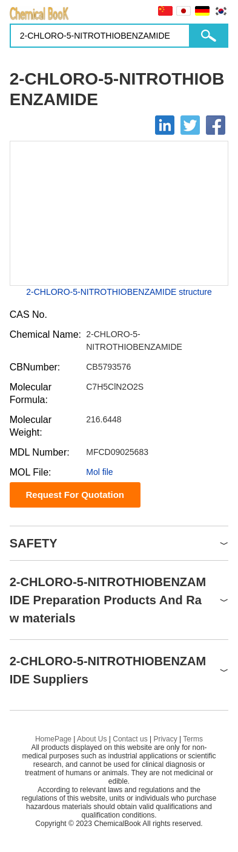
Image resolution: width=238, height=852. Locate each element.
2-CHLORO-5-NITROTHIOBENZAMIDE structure (118, 292)
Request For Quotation (74, 494)
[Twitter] (190, 125)
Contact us (130, 739)
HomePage (53, 739)
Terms (193, 739)
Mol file (99, 472)
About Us (92, 739)
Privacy (165, 739)
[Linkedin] (164, 125)
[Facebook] (215, 125)
